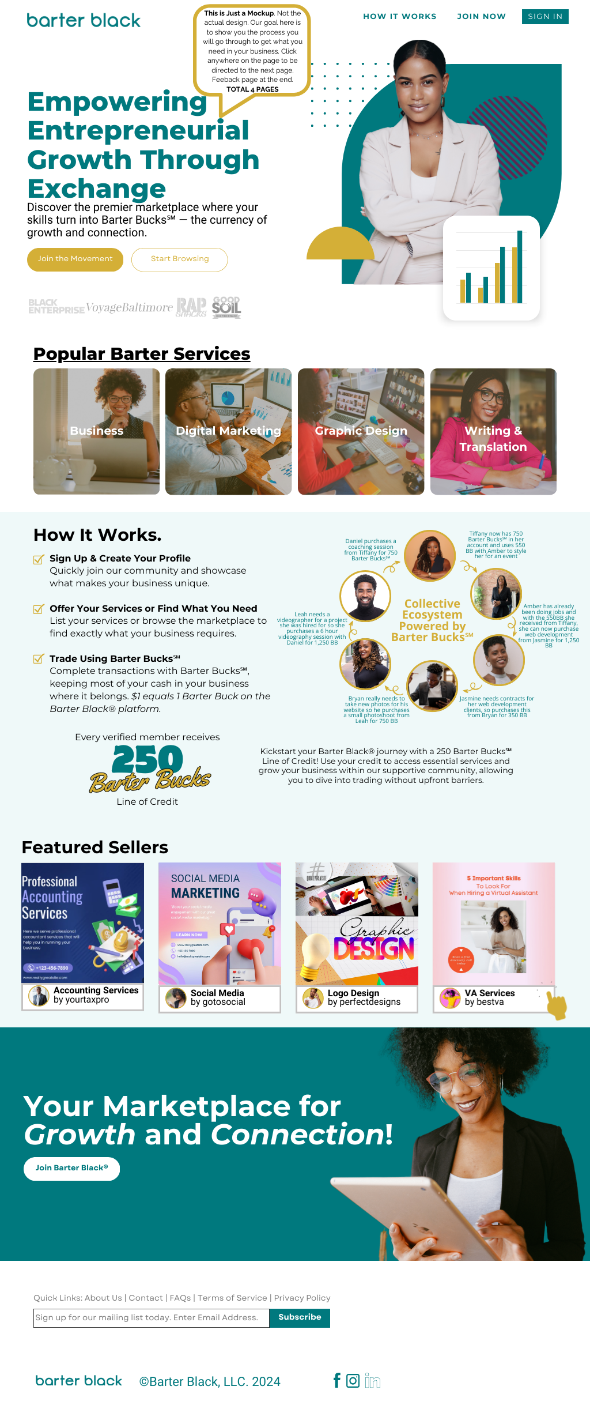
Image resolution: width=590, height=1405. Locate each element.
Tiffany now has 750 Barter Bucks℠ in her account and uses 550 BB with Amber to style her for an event (496, 544)
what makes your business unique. (129, 583)
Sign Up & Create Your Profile (120, 558)
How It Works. (97, 534)
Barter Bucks (147, 779)
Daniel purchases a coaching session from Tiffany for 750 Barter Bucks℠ (370, 549)
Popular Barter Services (142, 353)
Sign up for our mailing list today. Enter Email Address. (146, 1318)
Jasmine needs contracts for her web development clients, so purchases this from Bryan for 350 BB (497, 706)
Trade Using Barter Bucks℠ (115, 659)
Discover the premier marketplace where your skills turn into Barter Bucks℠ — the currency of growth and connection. (147, 219)
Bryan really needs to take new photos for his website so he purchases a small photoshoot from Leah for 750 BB (376, 709)
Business (96, 431)
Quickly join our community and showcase (148, 571)
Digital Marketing (229, 431)
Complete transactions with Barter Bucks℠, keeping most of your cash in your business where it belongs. (149, 684)
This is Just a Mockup (239, 13)
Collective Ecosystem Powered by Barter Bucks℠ (432, 620)
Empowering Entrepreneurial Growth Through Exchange (143, 145)
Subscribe (300, 1317)
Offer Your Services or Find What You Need (154, 609)
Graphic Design (361, 431)
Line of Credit (147, 802)
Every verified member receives (147, 737)
